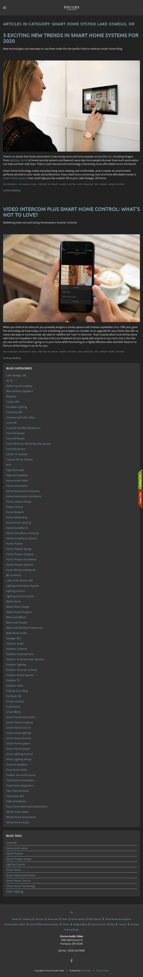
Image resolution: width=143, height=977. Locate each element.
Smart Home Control (18, 880)
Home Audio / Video (15, 922)
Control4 (11, 842)
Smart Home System (112, 184)
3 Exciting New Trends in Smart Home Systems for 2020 (70, 38)
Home (15, 917)
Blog (112, 922)
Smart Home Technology (20, 886)
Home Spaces (78, 917)
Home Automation (17, 848)
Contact (122, 922)
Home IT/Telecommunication (44, 922)
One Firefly (86, 969)
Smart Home (13, 870)
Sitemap (134, 922)
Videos (66, 922)
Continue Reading (11, 190)
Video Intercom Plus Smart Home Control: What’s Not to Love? (71, 212)
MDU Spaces (94, 917)
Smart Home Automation (21, 875)
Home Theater (14, 853)
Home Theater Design (19, 859)
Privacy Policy (71, 927)
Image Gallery (80, 922)
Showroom (53, 917)
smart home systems (15, 178)
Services (39, 917)
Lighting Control (15, 864)
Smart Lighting (14, 891)
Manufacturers (99, 922)
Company (27, 917)
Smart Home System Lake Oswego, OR (74, 184)
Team (65, 917)
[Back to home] (71, 8)
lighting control (19, 160)
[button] (4, 8)
